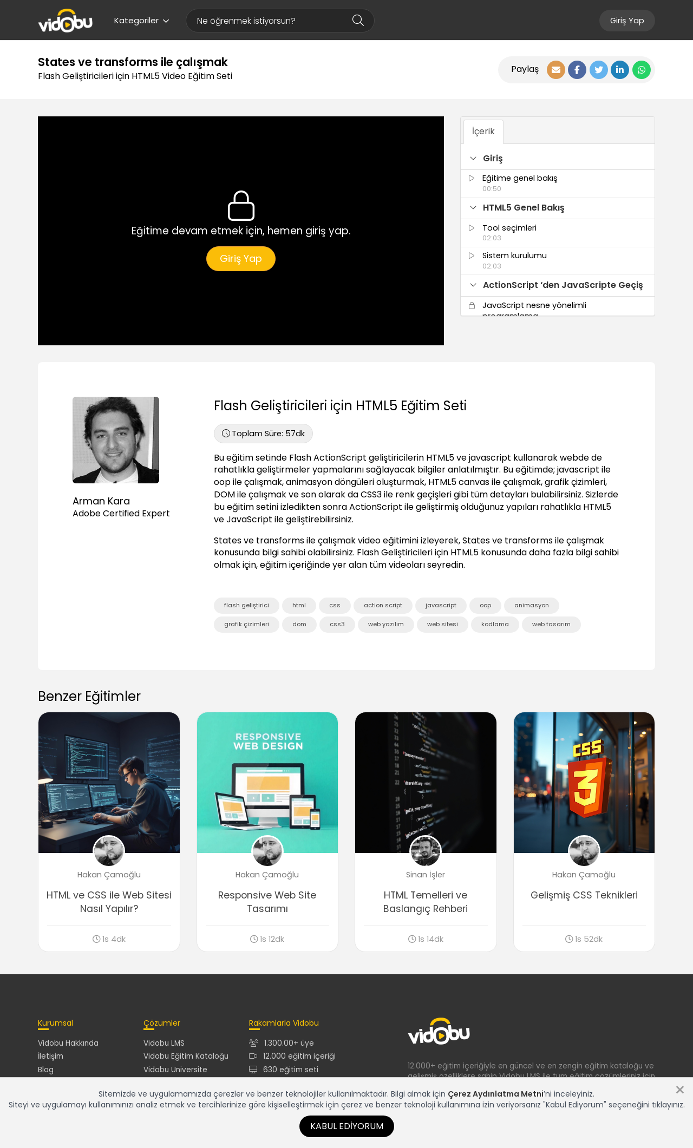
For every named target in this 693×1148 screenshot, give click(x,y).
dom (299, 624)
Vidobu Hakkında (68, 1043)
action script (383, 605)
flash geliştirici (246, 605)
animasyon (531, 605)
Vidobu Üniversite (175, 1070)
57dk (263, 433)
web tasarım (551, 624)
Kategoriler (141, 20)
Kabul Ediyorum (346, 1126)
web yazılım (386, 624)
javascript (441, 605)
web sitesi (442, 624)
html (299, 605)
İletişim (50, 1056)
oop (485, 605)
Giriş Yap (627, 20)
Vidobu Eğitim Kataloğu (185, 1056)
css (335, 605)
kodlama (495, 624)
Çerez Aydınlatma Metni (496, 1093)
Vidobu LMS (164, 1043)
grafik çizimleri (246, 624)
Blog (46, 1070)
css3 (337, 624)
